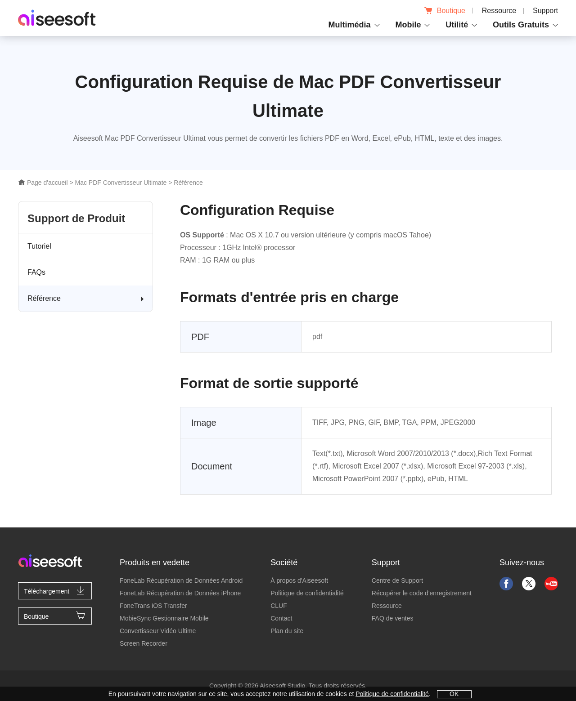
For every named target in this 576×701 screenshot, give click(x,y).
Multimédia (349, 24)
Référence (44, 298)
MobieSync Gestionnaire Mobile (164, 618)
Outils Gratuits (521, 24)
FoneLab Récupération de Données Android (181, 580)
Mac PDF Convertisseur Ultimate (120, 182)
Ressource (499, 10)
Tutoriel (39, 246)
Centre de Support (397, 580)
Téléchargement (55, 590)
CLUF (278, 605)
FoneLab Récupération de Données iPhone (180, 593)
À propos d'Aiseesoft (299, 580)
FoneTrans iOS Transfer (153, 605)
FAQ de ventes (393, 618)
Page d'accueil (43, 182)
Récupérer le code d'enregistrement (422, 593)
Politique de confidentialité (307, 593)
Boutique (444, 10)
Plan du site (286, 630)
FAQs (36, 272)
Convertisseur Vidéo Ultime (158, 630)
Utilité (457, 24)
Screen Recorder (143, 643)
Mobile (408, 24)
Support (545, 10)
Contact (281, 618)
